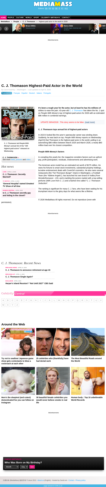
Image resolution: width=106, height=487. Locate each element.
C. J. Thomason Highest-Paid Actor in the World (41, 86)
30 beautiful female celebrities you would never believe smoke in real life (51, 400)
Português (47, 93)
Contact (66, 18)
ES (53, 8)
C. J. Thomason (29, 22)
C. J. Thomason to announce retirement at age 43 (27, 270)
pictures (19, 159)
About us (40, 480)
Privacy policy (80, 480)
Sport (36, 18)
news (13, 159)
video (28, 159)
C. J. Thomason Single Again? (19, 277)
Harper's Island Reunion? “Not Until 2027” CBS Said (29, 283)
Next (6, 29)
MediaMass (5, 22)
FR (50, 8)
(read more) (90, 122)
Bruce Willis (31, 26)
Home (3, 18)
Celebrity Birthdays (50, 18)
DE (56, 8)
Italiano (39, 93)
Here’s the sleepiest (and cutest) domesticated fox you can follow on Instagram (17, 400)
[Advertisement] (53, 60)
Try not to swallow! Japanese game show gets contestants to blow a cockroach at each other (17, 361)
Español (24, 93)
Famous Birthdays (13, 459)
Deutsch (32, 93)
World (28, 18)
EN (46, 8)
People (11, 18)
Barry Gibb (68, 26)
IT (59, 8)
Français (17, 93)
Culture (20, 18)
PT (62, 8)
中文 (66, 8)
